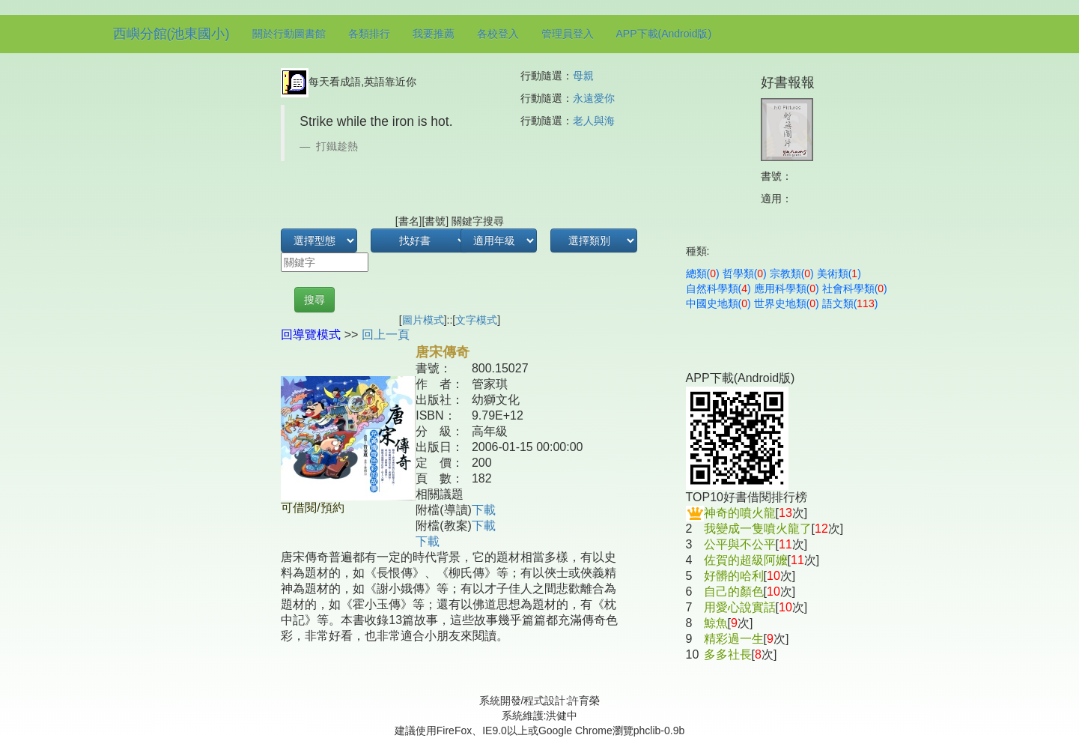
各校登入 (498, 34)
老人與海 (594, 121)
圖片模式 (423, 320)
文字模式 (476, 320)
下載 (484, 509)
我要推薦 (434, 34)
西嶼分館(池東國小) (171, 33)
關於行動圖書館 (289, 34)
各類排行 (369, 34)
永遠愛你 (594, 98)
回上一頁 (386, 334)
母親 (583, 76)
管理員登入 (567, 34)
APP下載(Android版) (664, 34)
